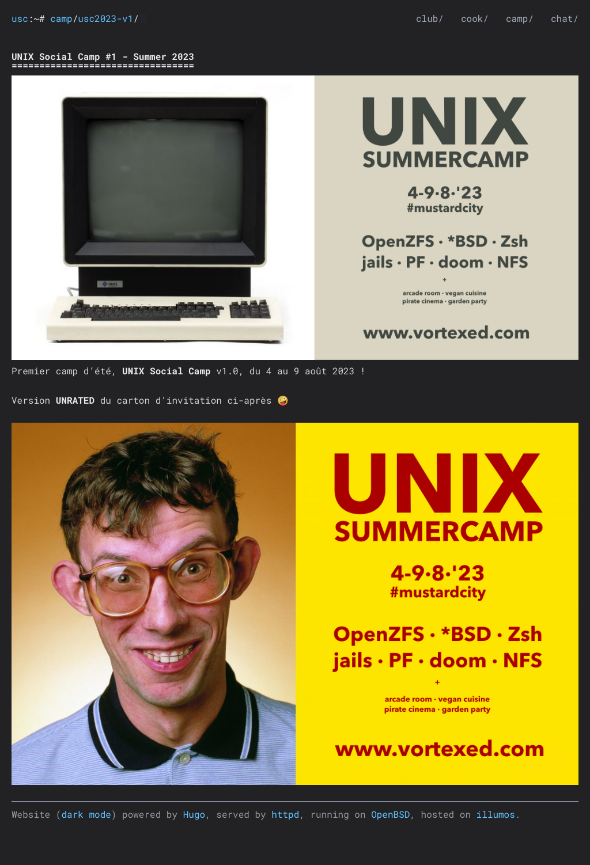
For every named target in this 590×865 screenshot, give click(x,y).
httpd (285, 815)
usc (20, 19)
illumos (495, 815)
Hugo (194, 815)
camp (61, 19)
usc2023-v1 (105, 19)
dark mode (86, 815)
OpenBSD (390, 815)
